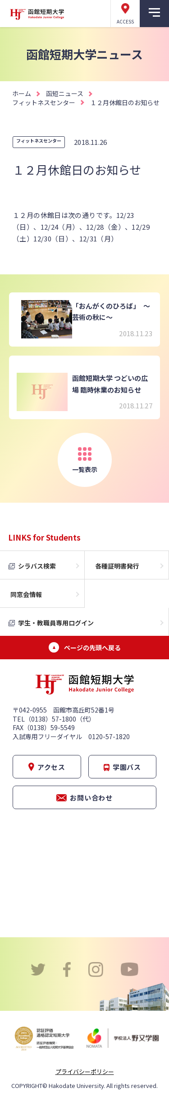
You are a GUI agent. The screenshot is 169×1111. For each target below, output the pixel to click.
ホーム (21, 93)
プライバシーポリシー (84, 1071)
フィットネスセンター (43, 102)
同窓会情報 (26, 594)
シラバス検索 (37, 565)
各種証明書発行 (117, 565)
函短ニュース (64, 93)
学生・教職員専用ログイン (56, 622)
